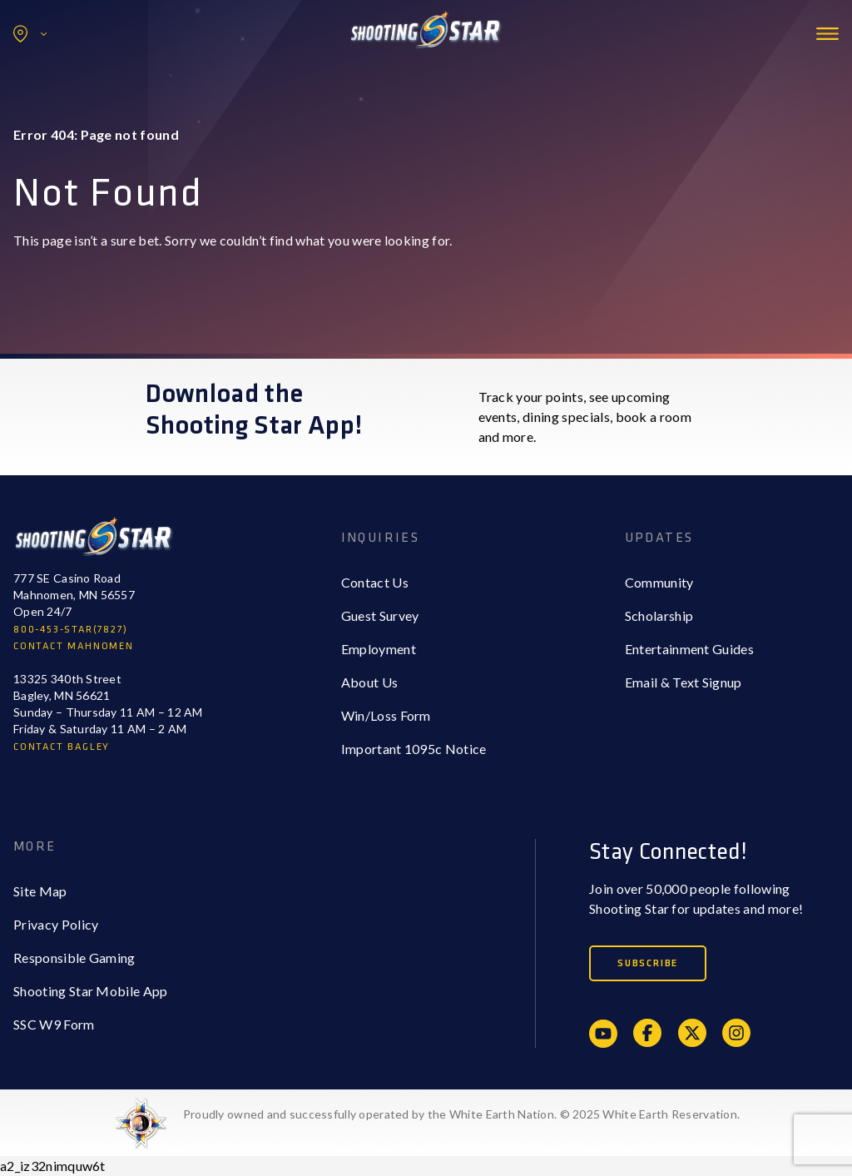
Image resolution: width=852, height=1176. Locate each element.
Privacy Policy (55, 924)
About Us (370, 682)
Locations (30, 33)
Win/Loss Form (386, 715)
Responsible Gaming (74, 957)
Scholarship (659, 615)
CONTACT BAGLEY (61, 747)
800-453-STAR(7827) (70, 629)
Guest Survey (380, 615)
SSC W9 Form (54, 1024)
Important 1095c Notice (414, 749)
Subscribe (647, 963)
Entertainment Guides (689, 649)
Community (659, 582)
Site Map (40, 891)
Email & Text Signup (683, 682)
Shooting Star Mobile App (90, 991)
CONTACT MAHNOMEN (73, 646)
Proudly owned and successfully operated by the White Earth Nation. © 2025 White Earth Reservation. (461, 1114)
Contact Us (375, 582)
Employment (378, 649)
